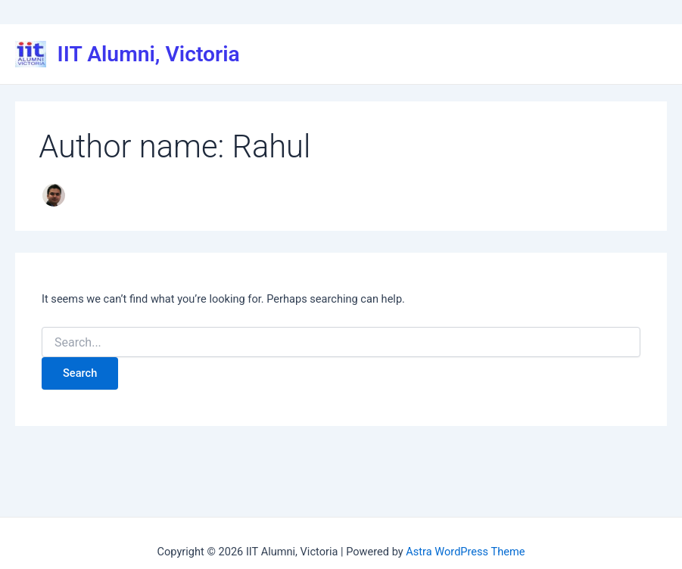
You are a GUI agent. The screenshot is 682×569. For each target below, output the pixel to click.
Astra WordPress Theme (465, 551)
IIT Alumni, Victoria (149, 54)
